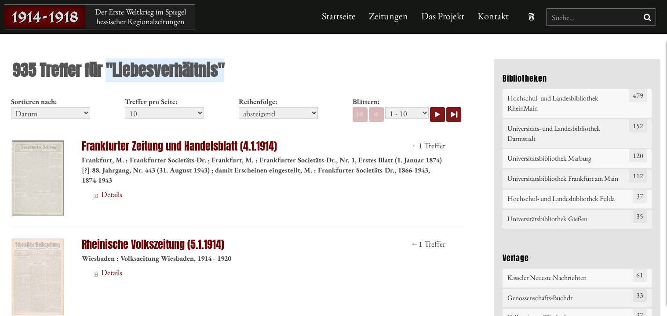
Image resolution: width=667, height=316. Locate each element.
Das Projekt (442, 16)
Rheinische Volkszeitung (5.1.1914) (153, 244)
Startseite (339, 16)
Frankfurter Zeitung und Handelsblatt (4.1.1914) (179, 146)
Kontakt (493, 16)
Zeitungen (388, 16)
